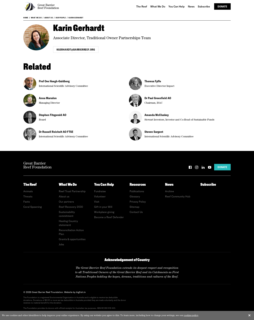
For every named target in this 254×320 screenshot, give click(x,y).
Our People (61, 18)
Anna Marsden (48, 98)
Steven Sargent (153, 132)
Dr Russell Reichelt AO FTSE (56, 132)
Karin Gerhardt (76, 18)
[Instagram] (197, 167)
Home (25, 18)
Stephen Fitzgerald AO (52, 115)
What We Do (36, 18)
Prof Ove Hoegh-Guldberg (54, 81)
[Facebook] (190, 167)
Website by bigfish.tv (75, 292)
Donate (222, 6)
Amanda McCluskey (156, 115)
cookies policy (191, 315)
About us (48, 18)
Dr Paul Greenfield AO (157, 98)
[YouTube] (210, 167)
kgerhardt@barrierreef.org (76, 49)
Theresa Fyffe (152, 81)
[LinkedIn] (203, 167)
